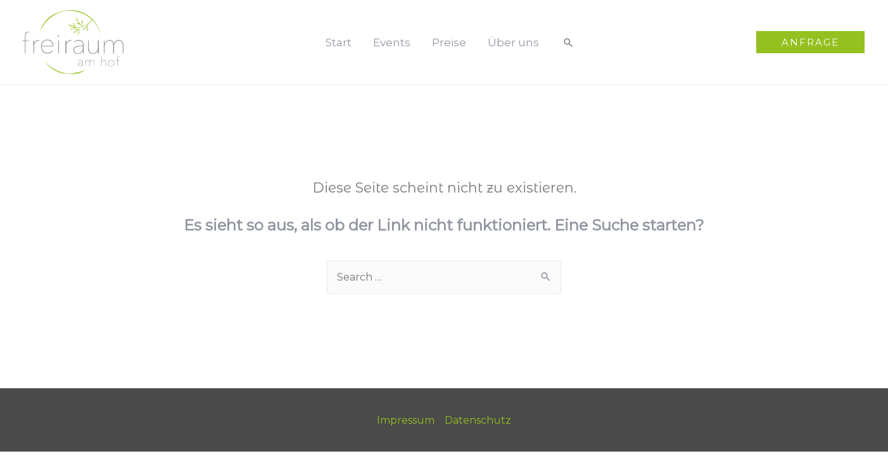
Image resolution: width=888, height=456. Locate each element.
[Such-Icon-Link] (568, 42)
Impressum (405, 420)
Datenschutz (478, 420)
